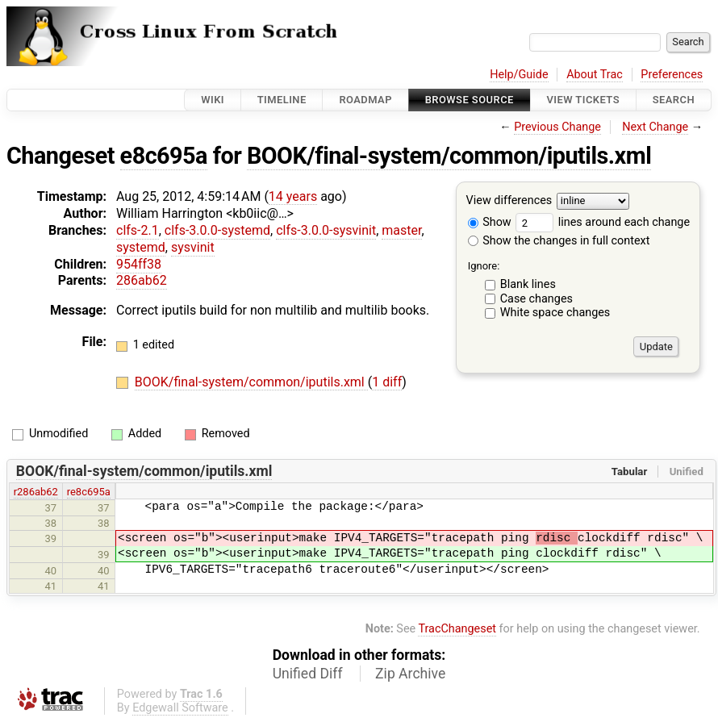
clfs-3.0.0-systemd (217, 230)
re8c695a (89, 492)
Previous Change (557, 127)
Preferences (672, 74)
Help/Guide (519, 74)
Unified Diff (308, 674)
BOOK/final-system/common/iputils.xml (449, 155)
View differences (509, 201)
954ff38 (138, 264)
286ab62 (141, 280)
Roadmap (365, 100)
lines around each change (603, 222)
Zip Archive (410, 674)
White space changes (555, 312)
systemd (140, 247)
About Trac (594, 74)
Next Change (655, 127)
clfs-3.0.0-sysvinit (326, 230)
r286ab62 (36, 492)
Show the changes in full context (559, 241)
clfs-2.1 (137, 230)
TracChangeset (457, 629)
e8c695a (163, 155)
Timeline (282, 100)
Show (489, 222)
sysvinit (193, 247)
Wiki (212, 100)
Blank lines (528, 284)
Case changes (536, 299)
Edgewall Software (180, 708)
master (401, 230)
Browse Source (469, 100)
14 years (293, 196)
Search (674, 100)
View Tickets (583, 100)
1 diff (387, 382)
